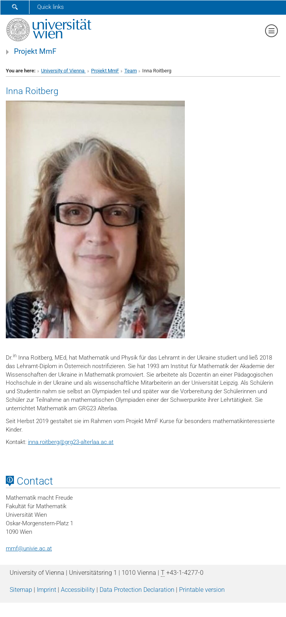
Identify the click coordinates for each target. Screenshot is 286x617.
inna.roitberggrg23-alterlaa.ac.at (71, 442)
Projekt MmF (35, 51)
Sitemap (21, 589)
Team (130, 71)
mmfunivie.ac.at (29, 548)
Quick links (50, 6)
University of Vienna (63, 71)
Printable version (202, 589)
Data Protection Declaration (137, 589)
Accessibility (78, 589)
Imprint (46, 589)
